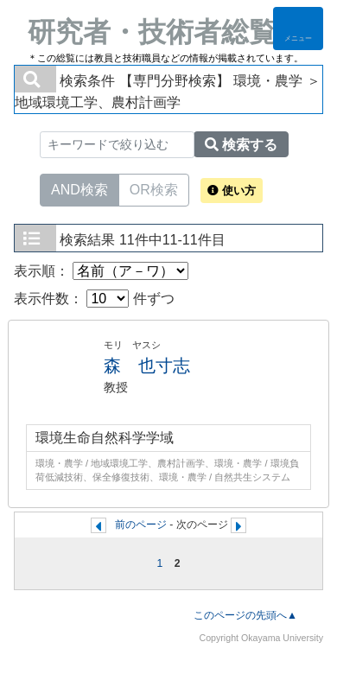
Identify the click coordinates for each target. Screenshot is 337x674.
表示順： (101, 271)
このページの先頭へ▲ (245, 615)
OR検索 (154, 188)
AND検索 (79, 188)
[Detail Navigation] (298, 28)
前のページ (141, 524)
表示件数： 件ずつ (94, 298)
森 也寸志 (147, 365)
